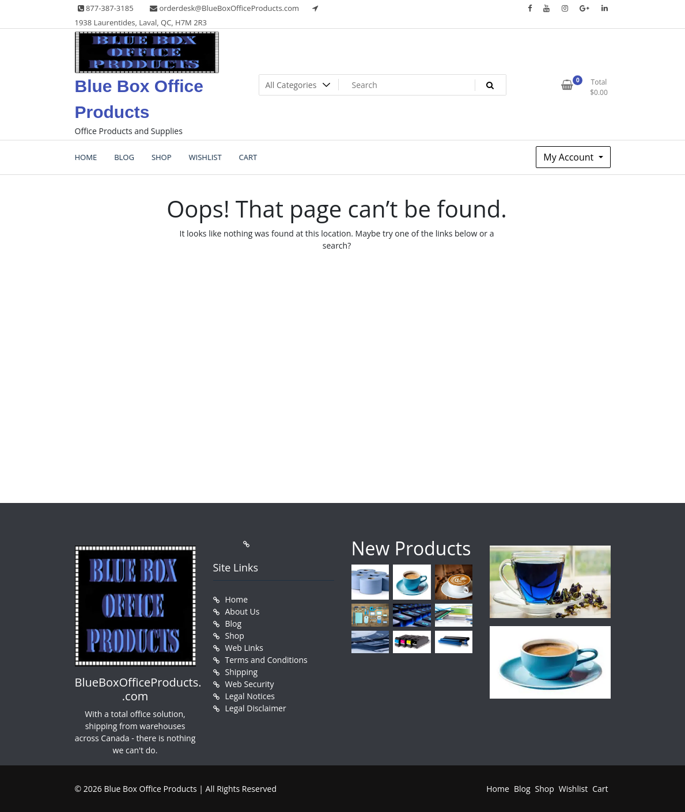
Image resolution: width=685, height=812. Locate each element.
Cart (600, 788)
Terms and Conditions (266, 659)
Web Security (249, 683)
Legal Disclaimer (255, 708)
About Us (242, 611)
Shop (234, 635)
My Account (569, 157)
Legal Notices (250, 696)
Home (236, 599)
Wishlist (573, 788)
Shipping (241, 671)
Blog (233, 623)
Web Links (244, 647)
